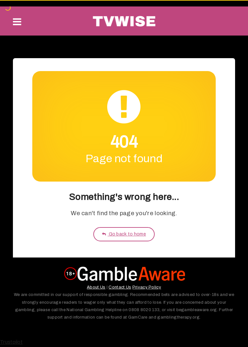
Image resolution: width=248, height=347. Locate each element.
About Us (96, 287)
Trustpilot (11, 342)
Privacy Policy (146, 287)
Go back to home (124, 234)
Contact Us (119, 287)
